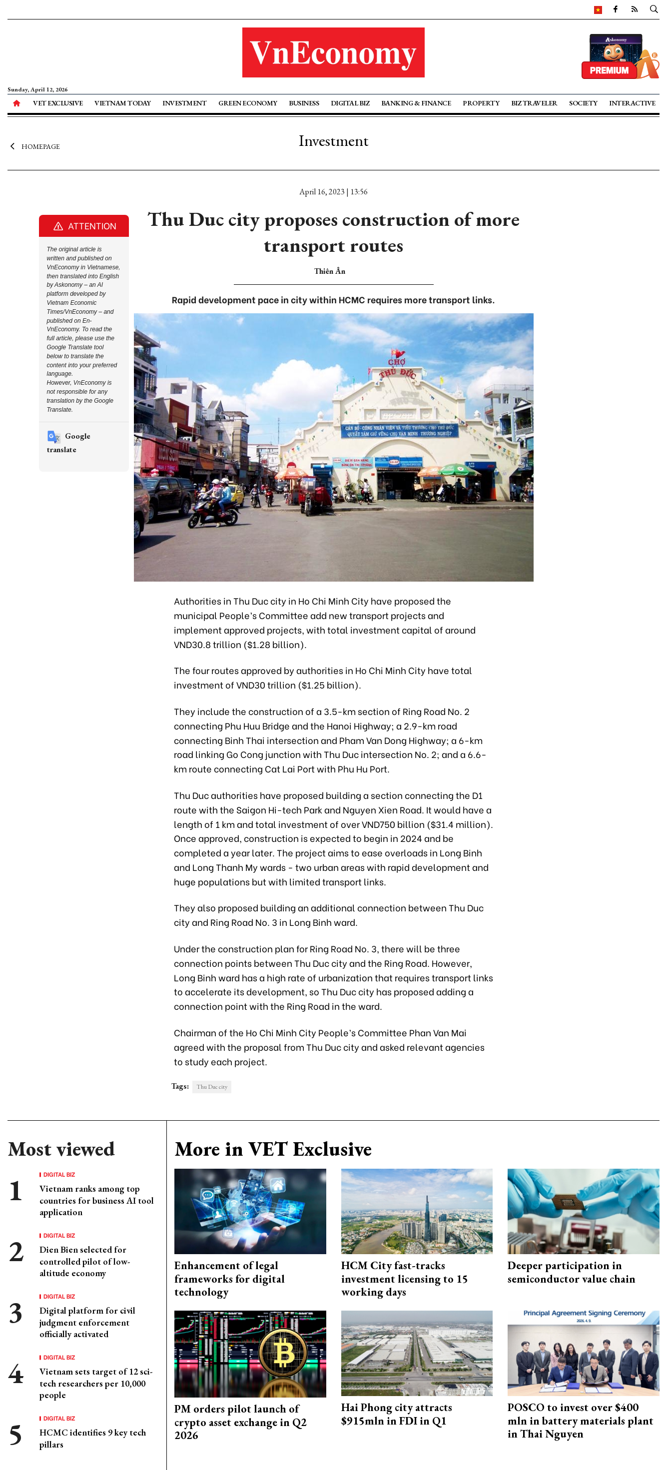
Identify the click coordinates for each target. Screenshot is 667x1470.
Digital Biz (350, 102)
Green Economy (247, 102)
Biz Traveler (534, 102)
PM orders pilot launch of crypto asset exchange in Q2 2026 (240, 1422)
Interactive (632, 102)
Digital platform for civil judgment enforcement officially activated (87, 1322)
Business (304, 102)
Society (583, 102)
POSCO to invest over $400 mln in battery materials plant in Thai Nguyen (581, 1420)
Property (481, 102)
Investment (184, 102)
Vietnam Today (122, 102)
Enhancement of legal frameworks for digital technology (229, 1278)
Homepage (33, 146)
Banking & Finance (416, 102)
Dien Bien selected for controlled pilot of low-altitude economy (84, 1261)
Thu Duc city (211, 1087)
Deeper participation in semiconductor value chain (572, 1272)
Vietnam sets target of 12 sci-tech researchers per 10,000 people (95, 1383)
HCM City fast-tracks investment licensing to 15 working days (404, 1278)
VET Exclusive (58, 102)
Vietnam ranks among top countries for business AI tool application (96, 1200)
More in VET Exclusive (273, 1149)
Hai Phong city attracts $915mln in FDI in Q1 (396, 1414)
